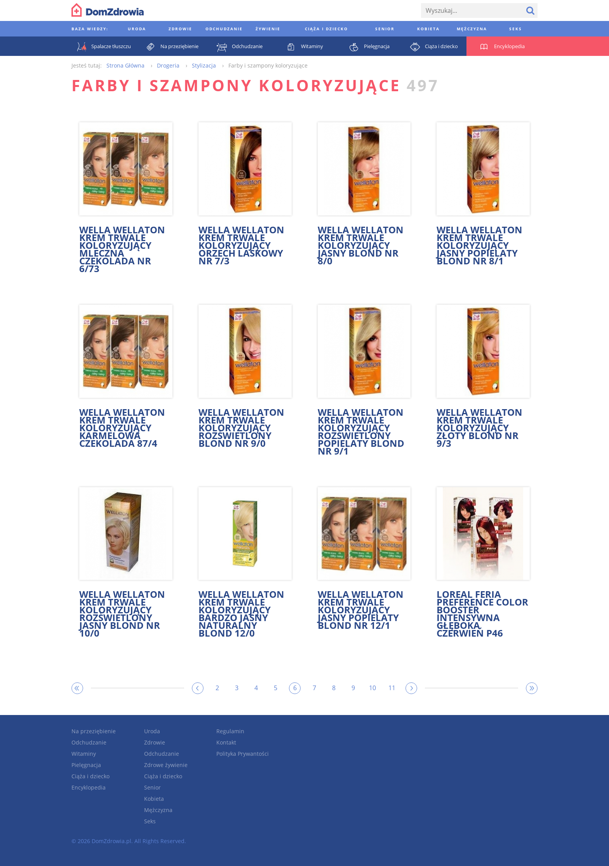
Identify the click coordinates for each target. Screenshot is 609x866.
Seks (150, 821)
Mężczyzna (158, 810)
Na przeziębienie (93, 731)
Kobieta (154, 798)
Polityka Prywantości (242, 753)
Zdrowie (154, 742)
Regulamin (230, 731)
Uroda (152, 731)
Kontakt (226, 742)
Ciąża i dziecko (90, 776)
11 (391, 688)
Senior (152, 787)
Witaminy (83, 753)
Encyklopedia (88, 787)
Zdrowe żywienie (166, 765)
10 (372, 688)
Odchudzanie (88, 742)
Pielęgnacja (86, 765)
